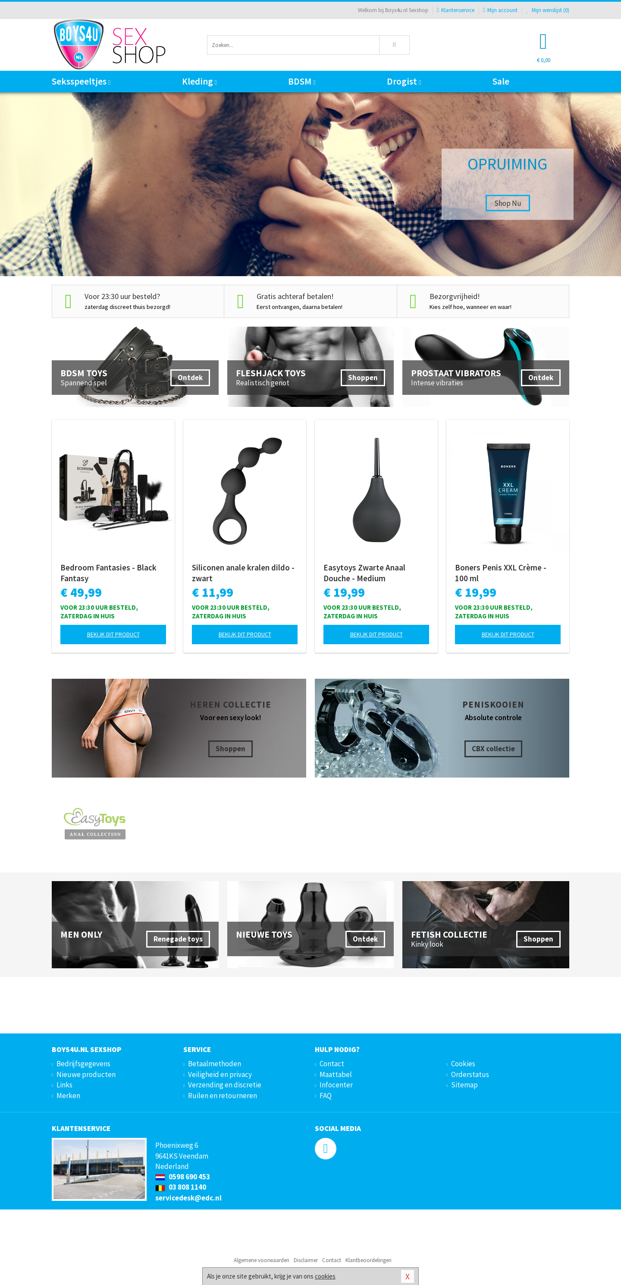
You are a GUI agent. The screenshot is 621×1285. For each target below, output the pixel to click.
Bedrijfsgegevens (83, 1063)
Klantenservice (455, 10)
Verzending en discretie (224, 1085)
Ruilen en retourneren (222, 1095)
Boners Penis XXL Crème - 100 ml (500, 572)
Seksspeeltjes (81, 81)
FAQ (326, 1095)
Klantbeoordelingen (368, 1260)
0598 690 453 (182, 1176)
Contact (332, 1063)
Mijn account (500, 10)
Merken (68, 1095)
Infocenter (336, 1085)
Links (64, 1085)
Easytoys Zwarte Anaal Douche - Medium (364, 572)
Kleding (199, 81)
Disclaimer (306, 1260)
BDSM (301, 81)
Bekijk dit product (113, 634)
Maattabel (336, 1074)
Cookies (463, 1063)
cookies (325, 1276)
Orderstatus (470, 1074)
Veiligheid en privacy (220, 1074)
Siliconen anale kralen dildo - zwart (243, 572)
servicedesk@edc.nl (188, 1198)
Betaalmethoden (214, 1063)
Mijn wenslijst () (547, 10)
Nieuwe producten (86, 1074)
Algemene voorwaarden (261, 1260)
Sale (500, 81)
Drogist (404, 81)
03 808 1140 (180, 1187)
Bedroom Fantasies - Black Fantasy (108, 572)
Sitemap (464, 1085)
